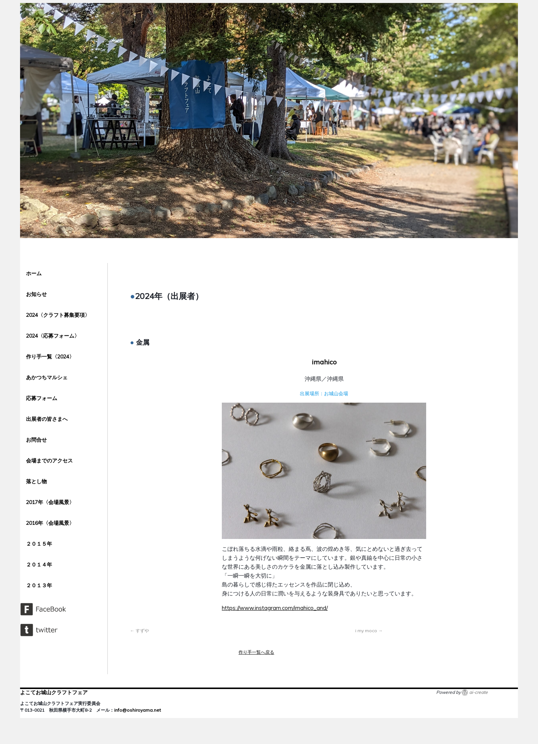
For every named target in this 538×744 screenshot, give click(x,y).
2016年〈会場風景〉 (50, 523)
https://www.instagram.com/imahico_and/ (275, 607)
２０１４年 (39, 564)
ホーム (34, 273)
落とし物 (36, 481)
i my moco (369, 630)
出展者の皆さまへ (47, 419)
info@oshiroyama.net (137, 710)
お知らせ (36, 294)
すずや (139, 630)
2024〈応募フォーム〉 (53, 335)
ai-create (478, 692)
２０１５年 (39, 543)
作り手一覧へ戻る (256, 652)
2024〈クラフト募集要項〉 (58, 315)
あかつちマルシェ (47, 377)
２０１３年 (41, 585)
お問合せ (36, 439)
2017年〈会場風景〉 (50, 502)
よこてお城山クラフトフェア (54, 692)
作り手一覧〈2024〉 (50, 356)
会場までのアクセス (49, 460)
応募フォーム (41, 398)
